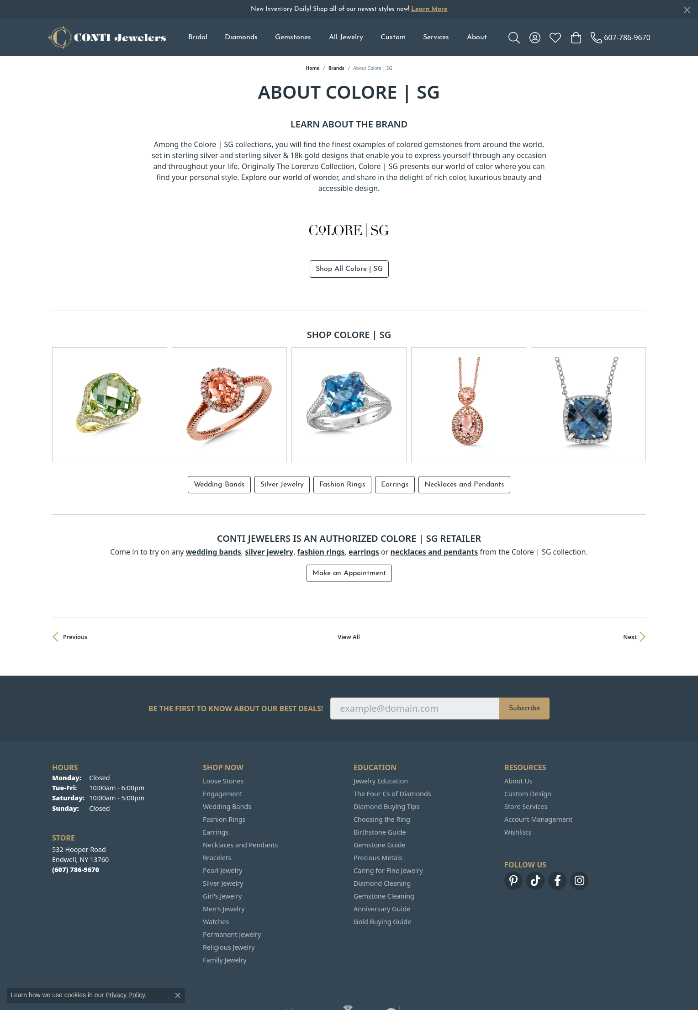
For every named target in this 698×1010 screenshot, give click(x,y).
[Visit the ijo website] (293, 971)
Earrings (395, 442)
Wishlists (517, 789)
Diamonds (241, 37)
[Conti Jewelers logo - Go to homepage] (107, 37)
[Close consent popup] (177, 995)
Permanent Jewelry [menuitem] (232, 892)
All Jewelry (346, 37)
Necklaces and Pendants (464, 442)
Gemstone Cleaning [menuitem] (384, 853)
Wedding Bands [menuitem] (227, 764)
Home (313, 68)
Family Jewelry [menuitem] (225, 917)
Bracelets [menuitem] (217, 815)
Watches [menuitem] (216, 879)
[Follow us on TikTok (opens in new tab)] (535, 838)
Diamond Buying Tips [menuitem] (386, 764)
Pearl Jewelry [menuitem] (222, 828)
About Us (518, 738)
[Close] (687, 10)
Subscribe (524, 666)
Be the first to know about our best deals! (235, 666)
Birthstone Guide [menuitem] (380, 789)
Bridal (197, 37)
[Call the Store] (75, 827)
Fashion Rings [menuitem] (224, 776)
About (477, 37)
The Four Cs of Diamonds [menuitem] (392, 751)
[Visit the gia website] (403, 971)
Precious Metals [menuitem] (378, 815)
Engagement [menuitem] (222, 751)
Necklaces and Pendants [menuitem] (240, 802)
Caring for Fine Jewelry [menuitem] (388, 828)
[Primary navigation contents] (337, 37)
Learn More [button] (429, 9)
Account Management (538, 776)
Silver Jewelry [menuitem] (223, 840)
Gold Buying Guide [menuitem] (382, 879)
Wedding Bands (219, 442)
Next (630, 594)
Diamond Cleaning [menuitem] (382, 840)
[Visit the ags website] (348, 971)
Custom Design (527, 751)
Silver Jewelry (282, 442)
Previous (75, 594)
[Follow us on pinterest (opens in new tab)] (513, 838)
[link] (620, 37)
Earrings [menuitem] (215, 789)
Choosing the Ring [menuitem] (382, 776)
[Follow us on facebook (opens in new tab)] (557, 838)
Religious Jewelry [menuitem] (228, 904)
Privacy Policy (125, 995)
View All (349, 594)
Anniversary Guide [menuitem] (382, 866)
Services (436, 37)
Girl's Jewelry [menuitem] (222, 853)
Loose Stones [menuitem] (223, 738)
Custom (393, 37)
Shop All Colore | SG (349, 269)
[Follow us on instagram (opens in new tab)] (579, 838)
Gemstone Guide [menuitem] (380, 802)
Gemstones (293, 37)
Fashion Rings (342, 442)
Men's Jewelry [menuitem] (224, 866)
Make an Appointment (349, 530)
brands (336, 68)
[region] (349, 383)
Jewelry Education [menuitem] (381, 738)
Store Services (525, 764)
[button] (514, 37)
